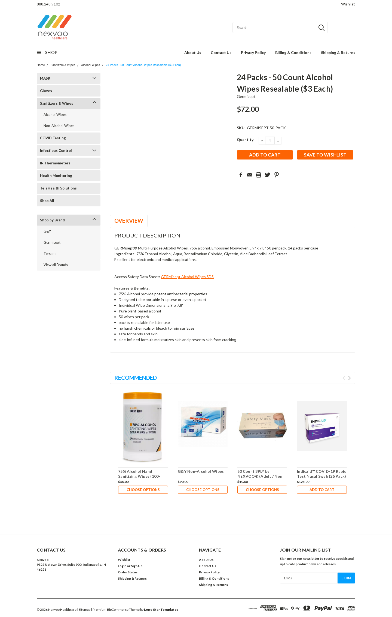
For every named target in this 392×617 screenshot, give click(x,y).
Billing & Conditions (293, 52)
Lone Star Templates (161, 609)
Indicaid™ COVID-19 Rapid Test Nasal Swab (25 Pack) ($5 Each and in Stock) (322, 476)
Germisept (52, 242)
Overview (128, 220)
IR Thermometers (55, 163)
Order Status (127, 572)
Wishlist (348, 4)
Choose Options (143, 489)
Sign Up (136, 566)
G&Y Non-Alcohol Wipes (201, 471)
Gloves (46, 91)
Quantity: (246, 139)
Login (122, 566)
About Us (192, 52)
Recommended (135, 377)
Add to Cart (322, 489)
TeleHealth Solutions (58, 188)
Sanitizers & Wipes (63, 65)
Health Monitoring (56, 175)
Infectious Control (56, 150)
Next (349, 378)
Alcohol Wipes (90, 65)
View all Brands (56, 265)
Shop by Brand (52, 220)
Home (41, 65)
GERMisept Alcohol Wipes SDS (187, 276)
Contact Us (221, 52)
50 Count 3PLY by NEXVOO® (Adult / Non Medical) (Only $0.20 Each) (262, 476)
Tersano (50, 253)
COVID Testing (53, 138)
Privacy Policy (253, 52)
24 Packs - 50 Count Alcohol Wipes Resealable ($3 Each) (143, 65)
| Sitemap (83, 609)
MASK (45, 78)
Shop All (47, 200)
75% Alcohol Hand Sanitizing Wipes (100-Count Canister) (139, 476)
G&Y (47, 231)
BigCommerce (117, 609)
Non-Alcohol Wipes (59, 126)
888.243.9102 (48, 4)
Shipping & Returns (338, 52)
